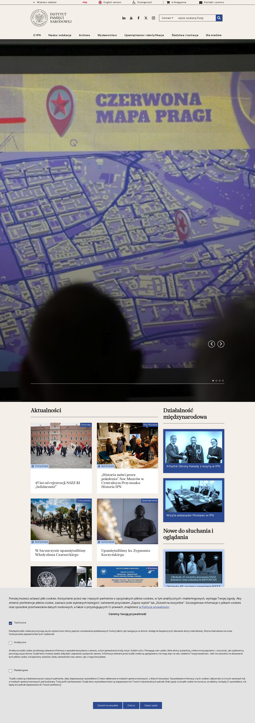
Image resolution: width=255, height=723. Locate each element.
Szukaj (219, 18)
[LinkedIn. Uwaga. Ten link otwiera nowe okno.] (124, 18)
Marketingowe (21, 670)
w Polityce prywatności (154, 607)
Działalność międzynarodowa (185, 362)
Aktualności (46, 359)
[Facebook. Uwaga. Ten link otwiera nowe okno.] (138, 18)
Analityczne (20, 642)
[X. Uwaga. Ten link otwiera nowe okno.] (146, 18)
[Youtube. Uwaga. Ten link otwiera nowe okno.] (131, 18)
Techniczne (20, 623)
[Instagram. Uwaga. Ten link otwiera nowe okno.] (153, 18)
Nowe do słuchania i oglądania (188, 482)
